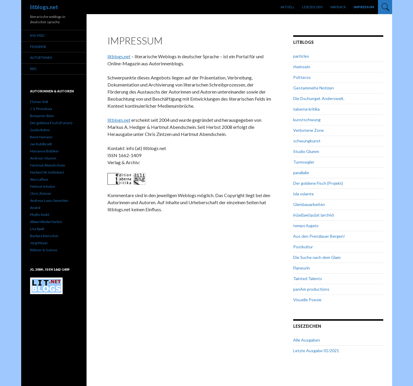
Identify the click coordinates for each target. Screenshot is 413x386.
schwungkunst (307, 140)
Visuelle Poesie (307, 299)
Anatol (35, 207)
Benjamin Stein (42, 116)
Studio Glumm (306, 151)
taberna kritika (306, 109)
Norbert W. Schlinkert (47, 172)
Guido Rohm (40, 130)
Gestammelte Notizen (313, 87)
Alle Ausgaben (306, 339)
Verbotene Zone (308, 130)
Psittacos (302, 77)
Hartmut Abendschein (47, 165)
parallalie (301, 172)
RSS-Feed (37, 35)
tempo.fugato (306, 225)
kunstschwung (307, 119)
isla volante (303, 193)
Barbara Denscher (44, 236)
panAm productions (311, 289)
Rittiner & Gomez (43, 250)
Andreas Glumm (43, 158)
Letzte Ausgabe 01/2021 (316, 350)
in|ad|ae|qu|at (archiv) (313, 214)
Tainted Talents (307, 278)
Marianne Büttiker (44, 151)
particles (301, 56)
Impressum (364, 7)
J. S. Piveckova (41, 109)
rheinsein (301, 66)
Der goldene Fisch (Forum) (51, 123)
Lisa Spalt (37, 229)
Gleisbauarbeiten (309, 204)
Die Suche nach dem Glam (317, 257)
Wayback (338, 7)
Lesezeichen (312, 7)
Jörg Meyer (39, 243)
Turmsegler (303, 161)
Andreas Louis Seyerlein (49, 200)
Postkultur (303, 246)
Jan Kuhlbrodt (41, 144)
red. (33, 69)
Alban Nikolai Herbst (46, 221)
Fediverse (38, 47)
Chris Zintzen (40, 193)
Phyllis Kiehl (39, 214)
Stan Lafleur (39, 179)
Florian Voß (39, 101)
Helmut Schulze (42, 186)
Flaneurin (301, 267)
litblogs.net (44, 7)
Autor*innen (41, 57)
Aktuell (287, 7)
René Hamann (41, 137)
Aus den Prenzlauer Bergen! (319, 236)
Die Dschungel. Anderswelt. (318, 98)
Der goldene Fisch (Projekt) (318, 183)
